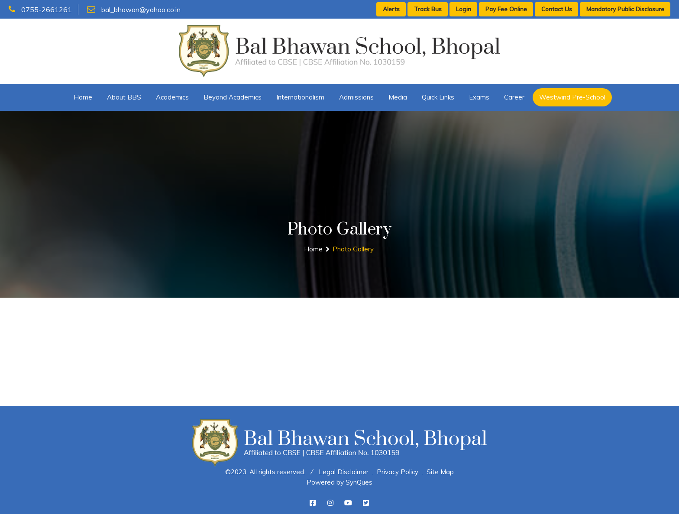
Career (514, 97)
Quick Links (438, 97)
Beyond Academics (233, 97)
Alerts (391, 9)
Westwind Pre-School (572, 97)
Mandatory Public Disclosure (625, 9)
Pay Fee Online (506, 9)
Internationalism (300, 97)
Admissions (356, 97)
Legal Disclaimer (344, 472)
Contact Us (556, 9)
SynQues (359, 482)
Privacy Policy (397, 472)
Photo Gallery (353, 249)
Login (463, 9)
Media (397, 97)
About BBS (124, 97)
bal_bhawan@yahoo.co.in (134, 9)
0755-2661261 (40, 9)
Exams (479, 97)
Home (83, 97)
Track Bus (428, 9)
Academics (172, 97)
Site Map (440, 472)
